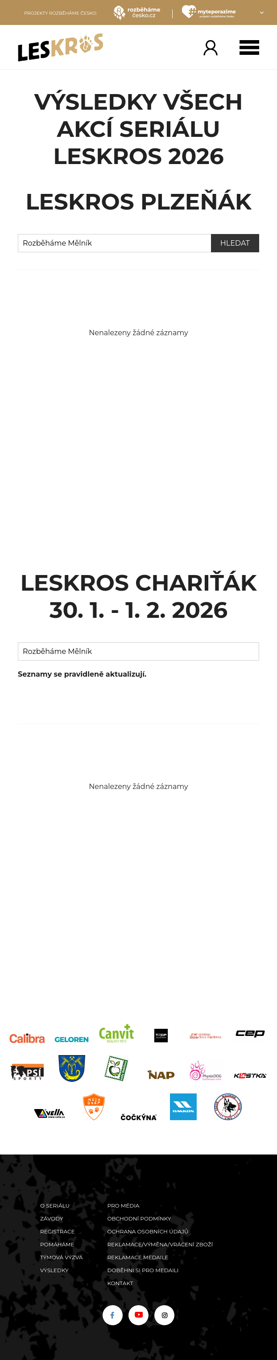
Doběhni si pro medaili (142, 1270)
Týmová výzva (61, 1257)
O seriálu (55, 1205)
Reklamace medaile (137, 1257)
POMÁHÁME (57, 1244)
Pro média (123, 1205)
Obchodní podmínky (139, 1218)
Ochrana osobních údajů (147, 1231)
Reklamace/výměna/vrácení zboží (160, 1244)
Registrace (57, 1231)
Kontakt (120, 1283)
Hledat (235, 243)
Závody (51, 1218)
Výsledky (54, 1270)
